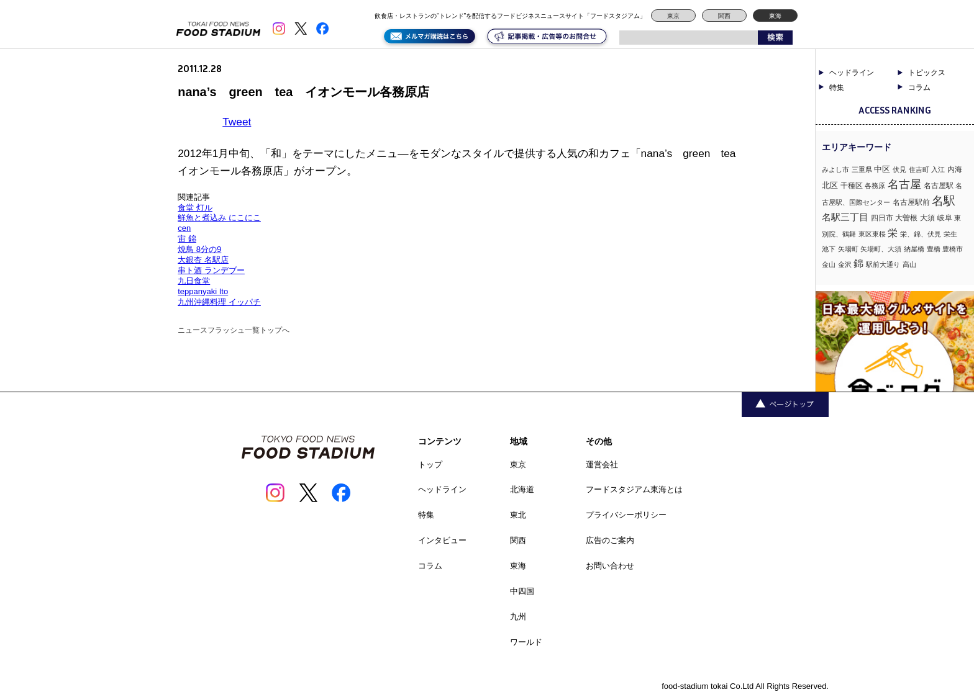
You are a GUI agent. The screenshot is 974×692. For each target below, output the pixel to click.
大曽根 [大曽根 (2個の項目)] (906, 217)
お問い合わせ (610, 565)
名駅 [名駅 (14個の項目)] (943, 200)
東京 (673, 15)
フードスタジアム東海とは (634, 489)
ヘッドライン (851, 72)
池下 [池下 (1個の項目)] (828, 249)
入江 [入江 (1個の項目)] (938, 169)
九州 (518, 616)
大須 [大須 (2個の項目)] (927, 217)
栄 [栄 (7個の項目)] (893, 232)
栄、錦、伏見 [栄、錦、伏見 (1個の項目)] (920, 234)
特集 (836, 87)
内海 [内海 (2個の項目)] (954, 169)
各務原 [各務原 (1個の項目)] (875, 185)
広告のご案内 (610, 540)
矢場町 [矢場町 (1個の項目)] (848, 249)
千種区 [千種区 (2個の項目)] (851, 185)
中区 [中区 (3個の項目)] (882, 169)
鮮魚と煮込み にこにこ (219, 217)
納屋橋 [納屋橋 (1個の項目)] (914, 249)
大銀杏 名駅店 (203, 259)
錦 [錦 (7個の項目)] (858, 263)
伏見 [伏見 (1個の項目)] (899, 169)
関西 (724, 15)
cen (184, 228)
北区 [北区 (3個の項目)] (830, 185)
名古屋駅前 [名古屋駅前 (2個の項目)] (911, 202)
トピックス (926, 72)
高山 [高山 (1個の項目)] (909, 264)
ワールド (526, 642)
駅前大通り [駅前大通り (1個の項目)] (883, 264)
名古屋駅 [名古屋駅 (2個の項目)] (939, 185)
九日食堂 (194, 280)
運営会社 (602, 464)
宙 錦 (187, 238)
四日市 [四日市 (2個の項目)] (882, 217)
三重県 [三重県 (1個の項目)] (862, 169)
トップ (430, 464)
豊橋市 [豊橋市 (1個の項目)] (952, 249)
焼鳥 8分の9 (199, 249)
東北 (518, 514)
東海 (775, 15)
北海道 (522, 489)
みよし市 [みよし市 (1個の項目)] (835, 169)
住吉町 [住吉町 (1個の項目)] (919, 169)
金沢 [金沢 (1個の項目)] (845, 264)
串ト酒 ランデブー (211, 270)
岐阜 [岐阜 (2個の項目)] (944, 217)
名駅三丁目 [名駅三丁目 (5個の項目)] (845, 217)
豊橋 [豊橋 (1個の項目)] (933, 249)
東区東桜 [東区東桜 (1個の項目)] (872, 234)
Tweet (236, 121)
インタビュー (442, 540)
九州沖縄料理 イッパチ (219, 302)
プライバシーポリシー (626, 514)
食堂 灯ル (195, 207)
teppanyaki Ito (203, 291)
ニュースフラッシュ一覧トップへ (233, 330)
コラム (919, 87)
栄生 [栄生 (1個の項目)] (950, 234)
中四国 (522, 591)
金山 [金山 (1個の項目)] (828, 264)
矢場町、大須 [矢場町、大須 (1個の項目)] (880, 249)
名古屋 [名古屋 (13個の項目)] (904, 184)
